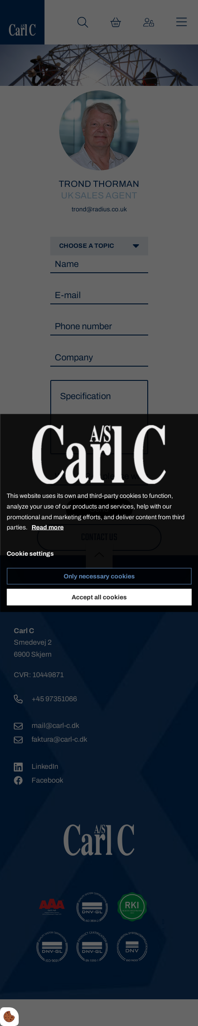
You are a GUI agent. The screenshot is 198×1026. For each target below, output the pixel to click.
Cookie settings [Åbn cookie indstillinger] (30, 553)
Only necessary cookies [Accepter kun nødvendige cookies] (99, 576)
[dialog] (99, 513)
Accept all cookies (99, 597)
